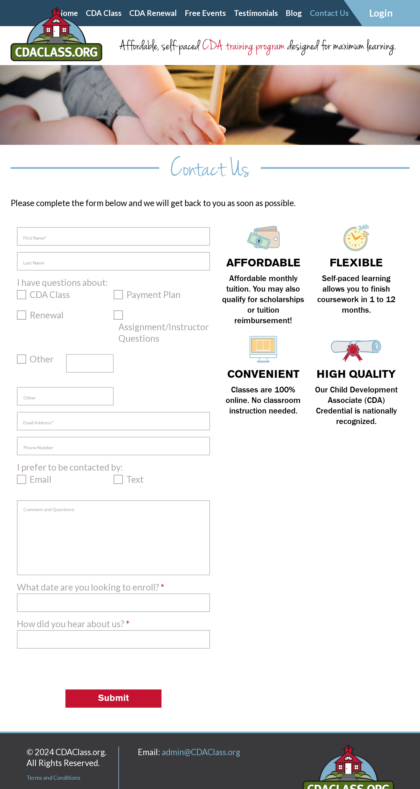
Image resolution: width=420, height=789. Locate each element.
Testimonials (256, 13)
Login (381, 13)
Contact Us (329, 13)
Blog (294, 13)
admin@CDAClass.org (201, 752)
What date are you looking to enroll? (90, 587)
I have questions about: (62, 282)
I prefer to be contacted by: (70, 467)
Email (36, 479)
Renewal (43, 315)
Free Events (205, 13)
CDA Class (103, 13)
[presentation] (65, 667)
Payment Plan (149, 294)
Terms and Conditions (53, 777)
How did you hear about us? (73, 624)
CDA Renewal (152, 13)
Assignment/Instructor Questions (163, 329)
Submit (113, 699)
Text (131, 479)
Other (38, 359)
